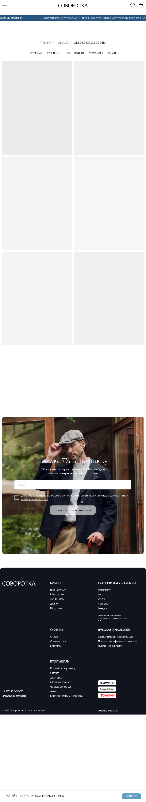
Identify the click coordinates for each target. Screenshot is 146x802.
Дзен (101, 599)
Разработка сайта (107, 711)
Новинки (79, 53)
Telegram (103, 608)
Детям (54, 603)
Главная (45, 42)
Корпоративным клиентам (66, 696)
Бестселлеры (96, 53)
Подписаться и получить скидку (73, 510)
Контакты (55, 646)
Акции (54, 691)
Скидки (112, 53)
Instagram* (104, 590)
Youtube (103, 603)
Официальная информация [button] (115, 636)
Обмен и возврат (60, 682)
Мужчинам (36, 53)
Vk (99, 594)
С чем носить (58, 641)
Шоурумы (56, 608)
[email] (73, 484)
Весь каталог (58, 590)
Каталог (62, 42)
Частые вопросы (60, 686)
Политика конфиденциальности (117, 641)
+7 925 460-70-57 (12, 691)
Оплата (54, 673)
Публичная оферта (109, 646)
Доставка (56, 677)
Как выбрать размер (63, 668)
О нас (54, 636)
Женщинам (53, 53)
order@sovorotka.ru (13, 696)
